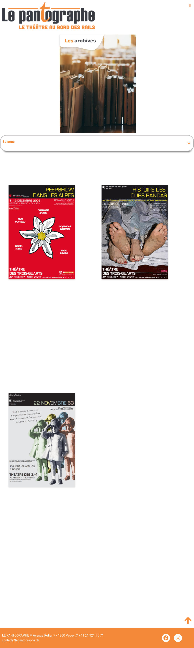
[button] (190, 5)
